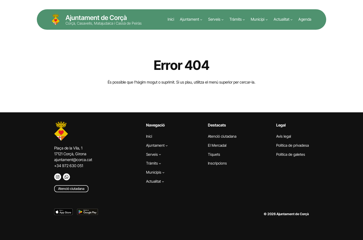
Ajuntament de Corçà (96, 18)
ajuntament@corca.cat (73, 159)
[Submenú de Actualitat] (291, 19)
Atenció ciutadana (71, 189)
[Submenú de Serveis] (222, 19)
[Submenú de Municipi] (267, 19)
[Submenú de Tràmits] (244, 19)
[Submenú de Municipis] (163, 172)
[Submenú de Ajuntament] (201, 19)
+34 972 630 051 (68, 165)
